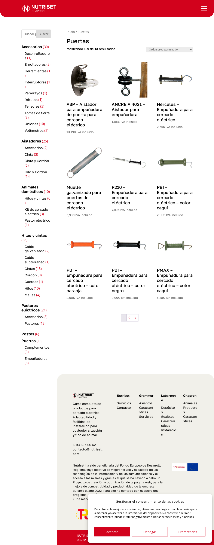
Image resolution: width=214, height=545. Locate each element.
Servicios (124, 403)
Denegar (149, 532)
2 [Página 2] (129, 318)
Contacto (124, 407)
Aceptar (112, 532)
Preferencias (187, 532)
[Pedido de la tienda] (169, 49)
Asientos (146, 403)
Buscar (43, 34)
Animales (190, 403)
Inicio (71, 32)
